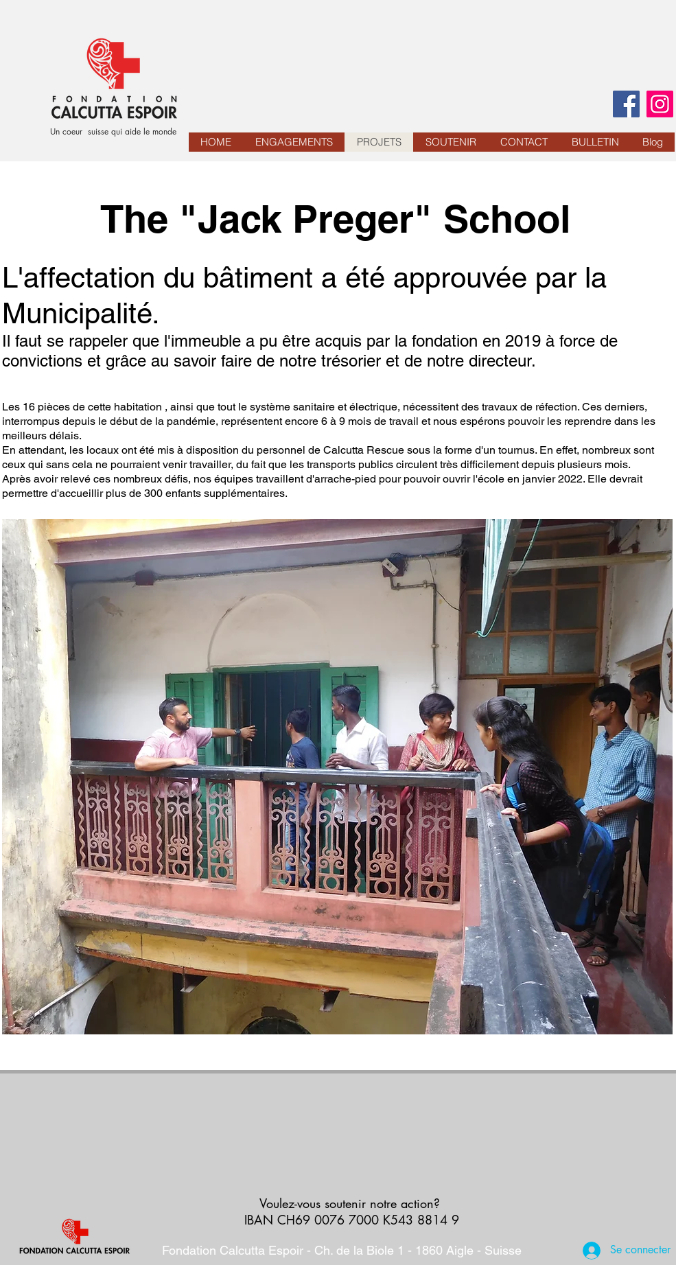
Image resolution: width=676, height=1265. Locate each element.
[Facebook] (626, 104)
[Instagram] (659, 104)
